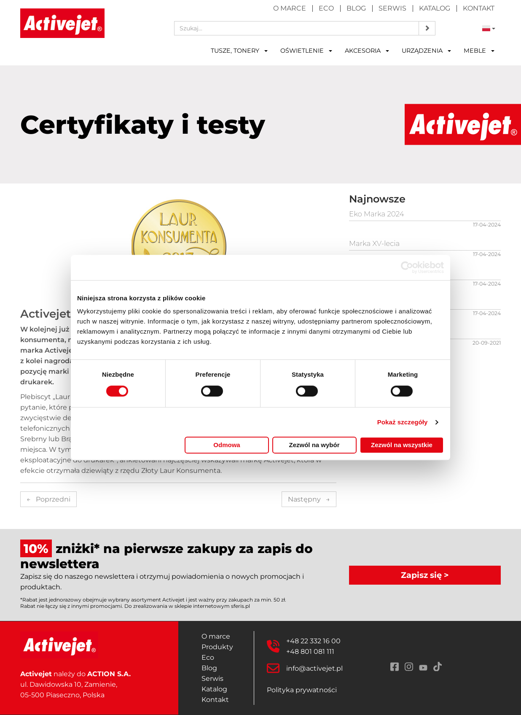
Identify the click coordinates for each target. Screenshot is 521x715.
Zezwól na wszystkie (401, 444)
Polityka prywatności (302, 690)
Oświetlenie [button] (306, 50)
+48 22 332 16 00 (313, 641)
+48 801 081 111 (310, 652)
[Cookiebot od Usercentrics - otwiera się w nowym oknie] (407, 267)
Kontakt (478, 8)
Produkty (217, 647)
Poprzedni (48, 499)
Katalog (434, 8)
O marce (289, 8)
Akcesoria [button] (367, 50)
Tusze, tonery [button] (239, 50)
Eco (326, 8)
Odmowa (226, 444)
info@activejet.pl (314, 668)
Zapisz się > (425, 575)
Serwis (392, 8)
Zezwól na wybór (314, 444)
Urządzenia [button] (426, 50)
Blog (356, 8)
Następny (309, 499)
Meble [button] (479, 50)
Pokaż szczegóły (402, 422)
